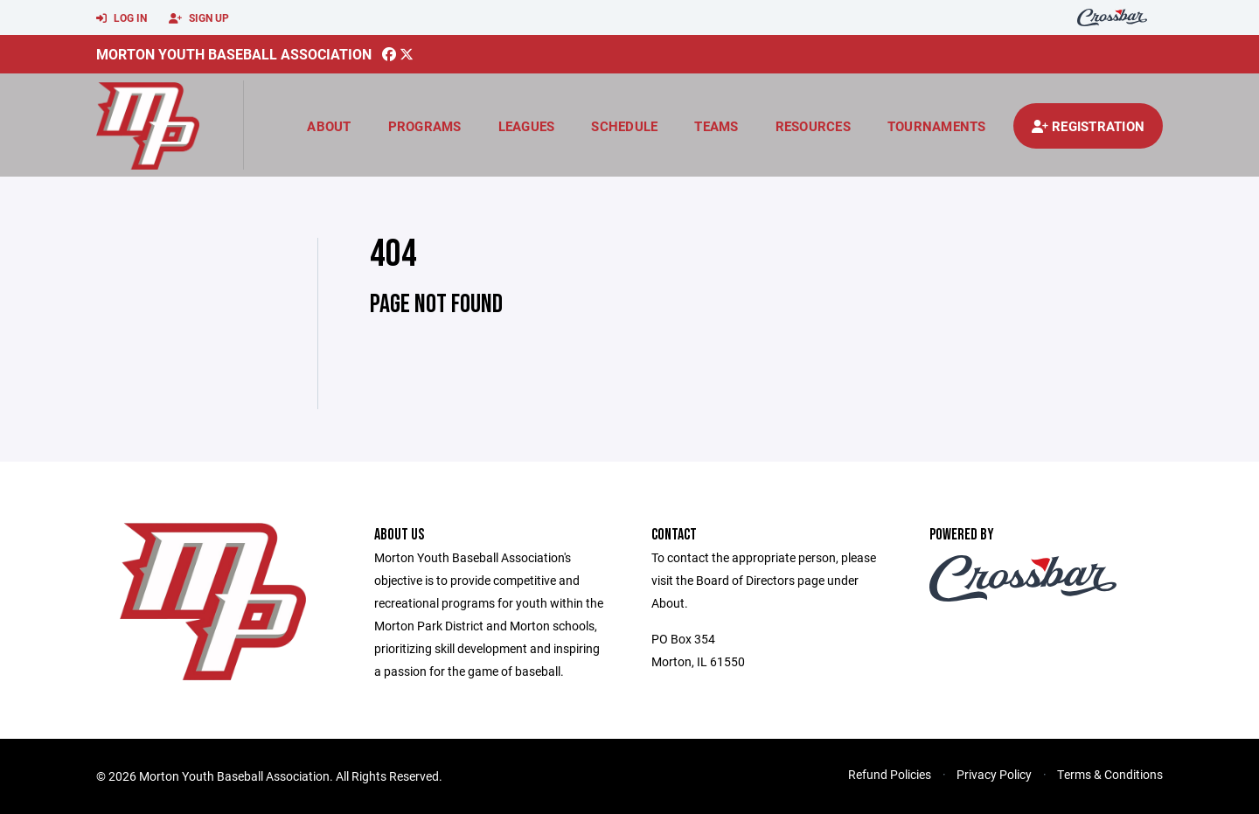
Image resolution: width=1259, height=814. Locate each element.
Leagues (526, 126)
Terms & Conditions (1110, 774)
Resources (813, 126)
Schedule (624, 126)
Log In (121, 18)
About (329, 126)
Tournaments (936, 126)
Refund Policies (889, 774)
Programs (425, 126)
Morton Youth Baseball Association (234, 54)
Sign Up (199, 18)
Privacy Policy (994, 774)
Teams (716, 126)
